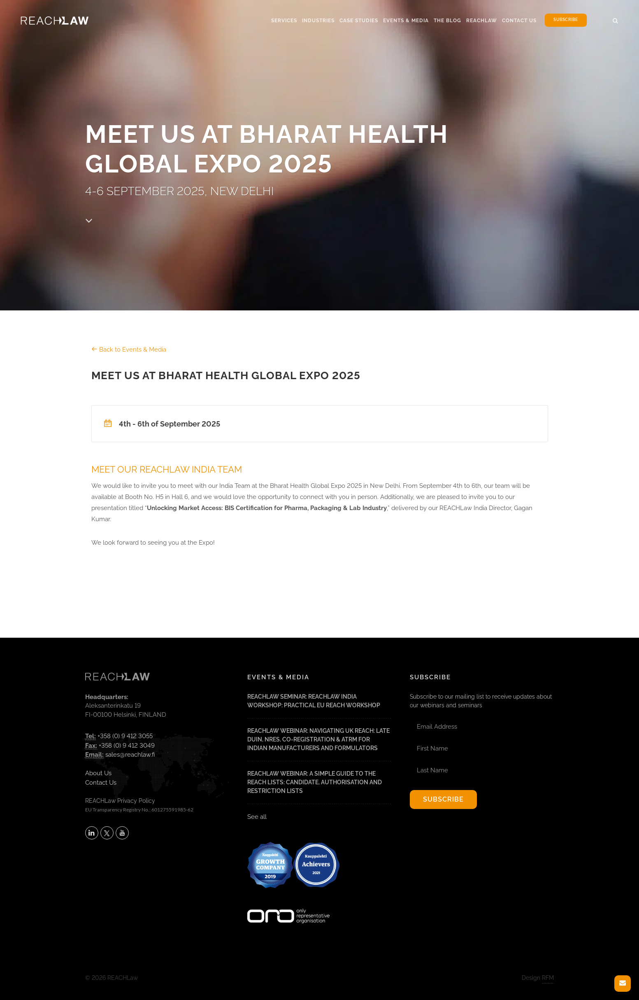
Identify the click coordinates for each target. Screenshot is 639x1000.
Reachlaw (481, 20)
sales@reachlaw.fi (130, 754)
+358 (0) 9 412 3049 (127, 745)
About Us (98, 773)
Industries (318, 20)
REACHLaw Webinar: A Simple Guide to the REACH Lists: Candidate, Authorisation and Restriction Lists (314, 782)
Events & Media (406, 20)
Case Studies (358, 20)
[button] (615, 19)
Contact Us (519, 20)
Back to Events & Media (128, 349)
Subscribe (565, 20)
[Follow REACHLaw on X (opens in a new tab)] (107, 832)
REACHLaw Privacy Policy (120, 800)
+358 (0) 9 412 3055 (125, 736)
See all (257, 817)
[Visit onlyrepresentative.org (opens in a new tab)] (288, 905)
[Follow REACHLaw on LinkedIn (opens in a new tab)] (91, 832)
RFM (548, 977)
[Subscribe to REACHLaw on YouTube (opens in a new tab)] (122, 832)
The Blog (447, 20)
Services (284, 20)
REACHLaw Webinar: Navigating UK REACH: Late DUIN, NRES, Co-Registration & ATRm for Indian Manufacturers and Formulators (318, 739)
